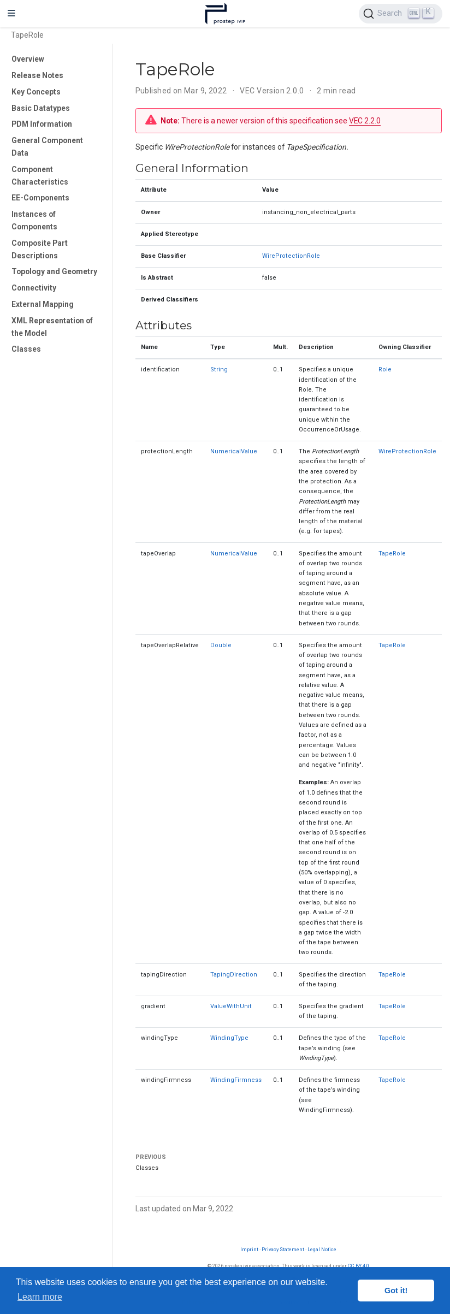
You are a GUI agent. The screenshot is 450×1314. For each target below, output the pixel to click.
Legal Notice (321, 1249)
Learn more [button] (39, 1296)
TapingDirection (233, 974)
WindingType (229, 1037)
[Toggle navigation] (11, 13)
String (219, 369)
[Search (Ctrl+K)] (400, 13)
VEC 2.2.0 (365, 120)
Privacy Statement (283, 1249)
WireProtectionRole (291, 255)
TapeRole (392, 553)
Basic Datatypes (40, 108)
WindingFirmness (236, 1080)
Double (221, 645)
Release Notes (37, 75)
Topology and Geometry (54, 271)
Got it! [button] (395, 1290)
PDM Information (41, 124)
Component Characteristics (39, 175)
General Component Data (47, 146)
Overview (27, 59)
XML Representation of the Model (52, 327)
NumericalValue (233, 451)
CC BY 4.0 (358, 1266)
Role (385, 369)
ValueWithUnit (231, 1006)
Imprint (249, 1249)
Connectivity (33, 287)
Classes (26, 349)
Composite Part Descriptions (39, 249)
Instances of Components (34, 220)
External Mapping (42, 304)
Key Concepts (36, 91)
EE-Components (40, 197)
